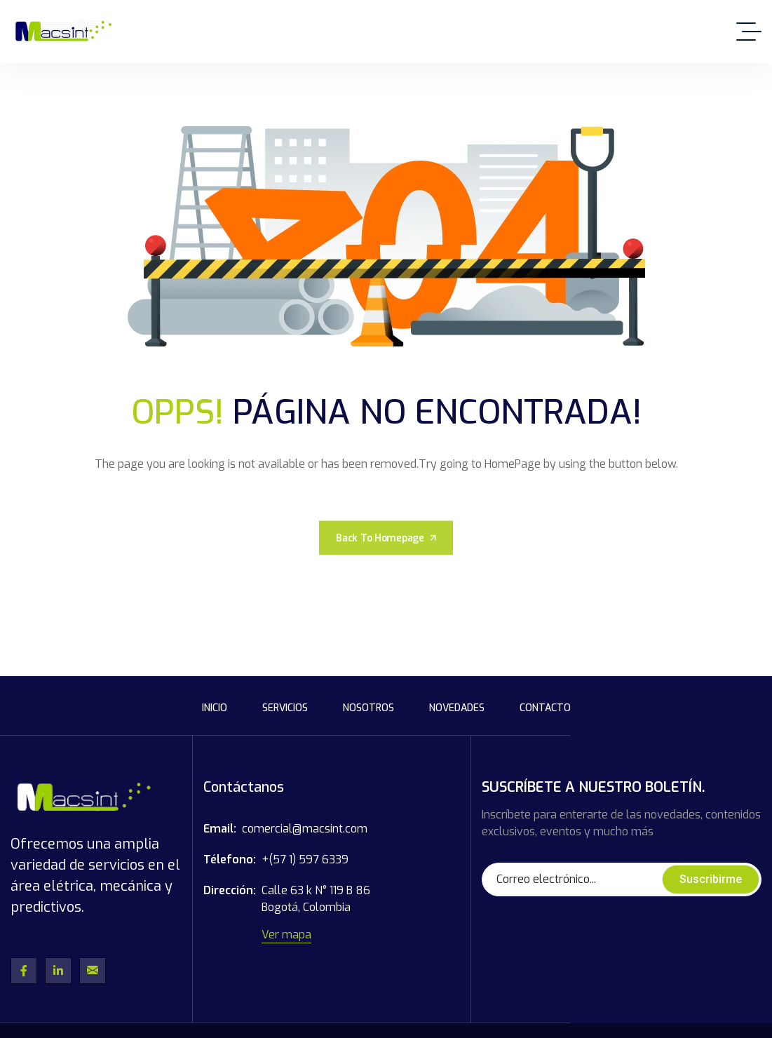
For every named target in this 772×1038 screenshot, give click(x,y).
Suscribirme (710, 879)
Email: (219, 828)
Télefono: (229, 859)
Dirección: (229, 890)
